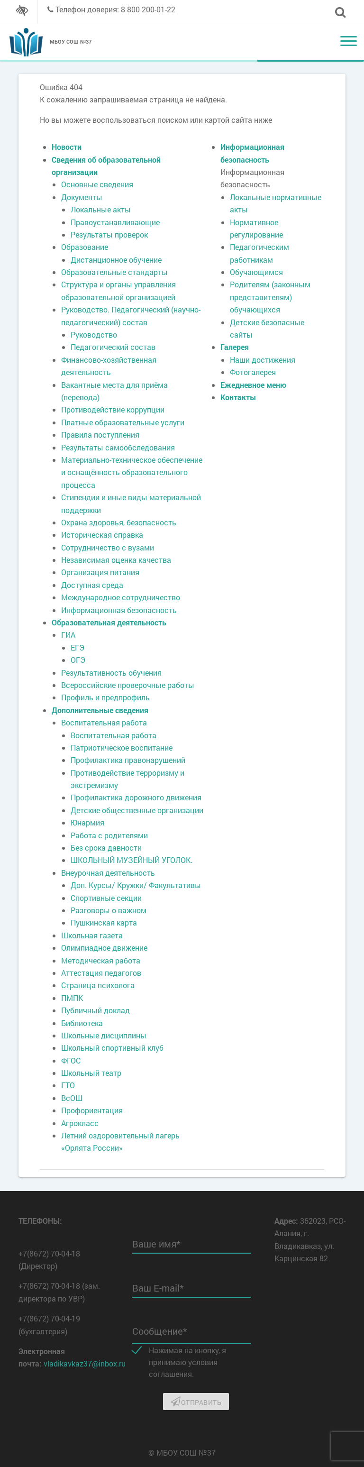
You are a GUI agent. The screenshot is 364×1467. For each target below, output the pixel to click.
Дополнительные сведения (100, 710)
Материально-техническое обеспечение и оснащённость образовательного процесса (131, 472)
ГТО (68, 1085)
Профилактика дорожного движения (136, 797)
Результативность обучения (111, 673)
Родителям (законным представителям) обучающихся (270, 296)
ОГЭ (78, 660)
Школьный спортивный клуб (112, 1048)
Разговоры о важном (108, 910)
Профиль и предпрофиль (105, 697)
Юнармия (87, 822)
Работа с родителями (109, 835)
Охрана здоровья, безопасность (118, 522)
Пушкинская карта (104, 922)
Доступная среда (92, 585)
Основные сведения (97, 184)
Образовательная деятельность (109, 622)
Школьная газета (92, 935)
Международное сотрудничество (120, 597)
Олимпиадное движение (104, 948)
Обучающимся (256, 272)
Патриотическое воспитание (122, 747)
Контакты (238, 397)
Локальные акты (101, 209)
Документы (81, 197)
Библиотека (82, 1023)
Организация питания (100, 572)
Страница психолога (98, 985)
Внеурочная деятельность (108, 873)
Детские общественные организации (137, 810)
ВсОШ (71, 1098)
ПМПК (72, 998)
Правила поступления (100, 435)
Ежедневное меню (253, 385)
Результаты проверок (109, 234)
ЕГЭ (77, 647)
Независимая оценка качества (116, 560)
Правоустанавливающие (115, 222)
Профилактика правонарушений (128, 760)
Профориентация (92, 1110)
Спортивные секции (106, 898)
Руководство (94, 334)
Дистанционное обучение (116, 260)
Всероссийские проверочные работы (127, 685)
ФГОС (71, 1060)
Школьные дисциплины (103, 1035)
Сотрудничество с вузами (107, 547)
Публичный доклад (95, 1010)
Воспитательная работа (104, 722)
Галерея (234, 347)
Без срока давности (106, 848)
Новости (67, 147)
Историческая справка (102, 535)
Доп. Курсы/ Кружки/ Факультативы (136, 885)
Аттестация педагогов (101, 973)
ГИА (68, 635)
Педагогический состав (113, 347)
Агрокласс (80, 1123)
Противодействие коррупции (112, 409)
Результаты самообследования (118, 447)
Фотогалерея (253, 372)
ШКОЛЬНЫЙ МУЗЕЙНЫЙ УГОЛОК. (131, 860)
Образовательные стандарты (114, 272)
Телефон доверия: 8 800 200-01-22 (115, 9)
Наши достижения (262, 360)
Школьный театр (91, 1073)
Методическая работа (100, 960)
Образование (84, 247)
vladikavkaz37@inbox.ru (85, 1363)
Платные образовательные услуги (122, 422)
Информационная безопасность (119, 610)
